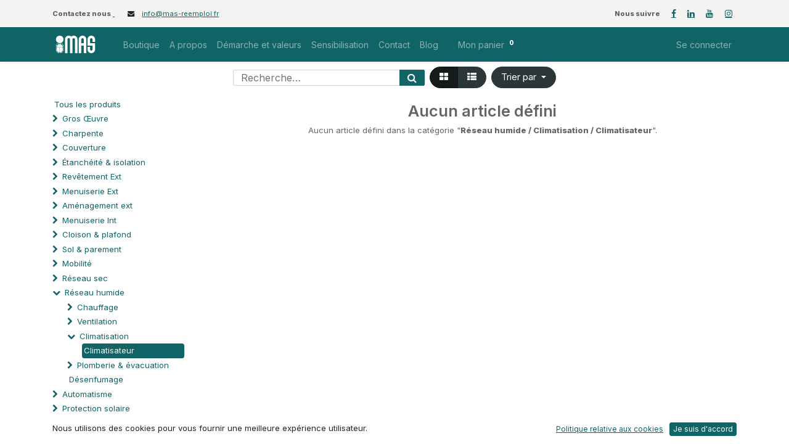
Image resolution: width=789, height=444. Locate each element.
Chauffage (97, 307)
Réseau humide (95, 292)
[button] (523, 77)
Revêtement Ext (91, 176)
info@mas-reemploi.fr (180, 13)
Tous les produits (87, 104)
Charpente (83, 133)
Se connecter (704, 44)
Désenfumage (96, 379)
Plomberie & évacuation (123, 365)
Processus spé (91, 423)
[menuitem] (141, 44)
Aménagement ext (97, 205)
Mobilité (77, 263)
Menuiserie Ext (90, 191)
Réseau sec (85, 278)
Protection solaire (96, 408)
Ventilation (97, 321)
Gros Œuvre (85, 118)
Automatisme (87, 394)
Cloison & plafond (96, 234)
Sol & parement (93, 249)
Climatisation (104, 336)
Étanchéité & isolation (103, 162)
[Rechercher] (412, 78)
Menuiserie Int (89, 220)
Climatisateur (109, 350)
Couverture (84, 147)
